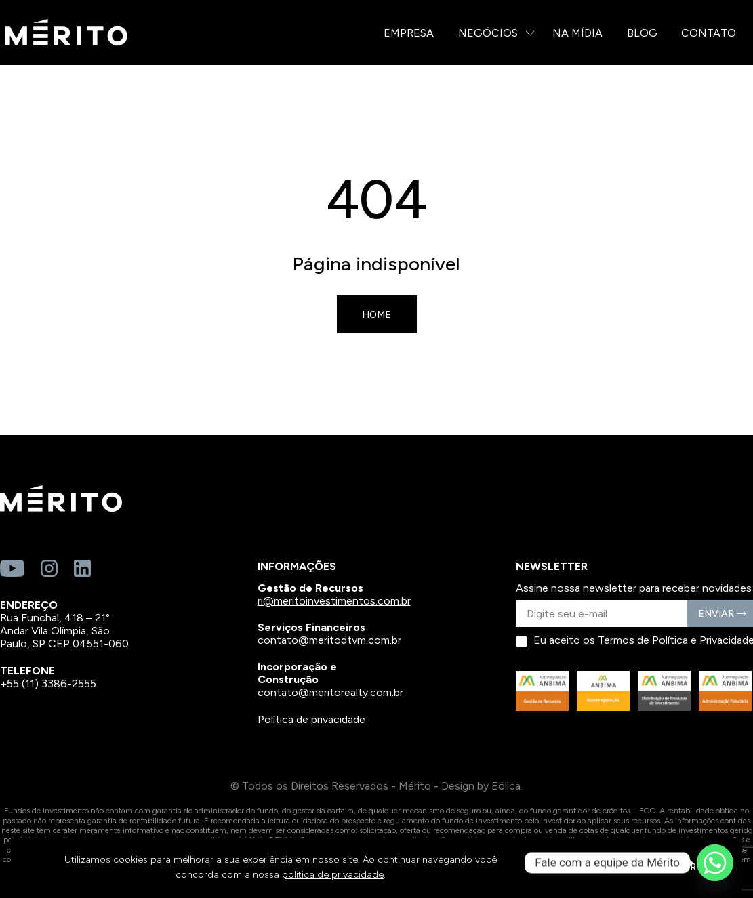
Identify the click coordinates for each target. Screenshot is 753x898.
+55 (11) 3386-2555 (48, 683)
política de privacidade (333, 874)
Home (376, 315)
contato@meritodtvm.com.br (329, 640)
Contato (708, 32)
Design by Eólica (481, 785)
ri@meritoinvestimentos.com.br (334, 600)
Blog (642, 32)
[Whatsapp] (715, 862)
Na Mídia (577, 32)
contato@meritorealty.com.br (330, 692)
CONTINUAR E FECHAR (643, 867)
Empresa (409, 32)
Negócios (488, 32)
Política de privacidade (311, 719)
